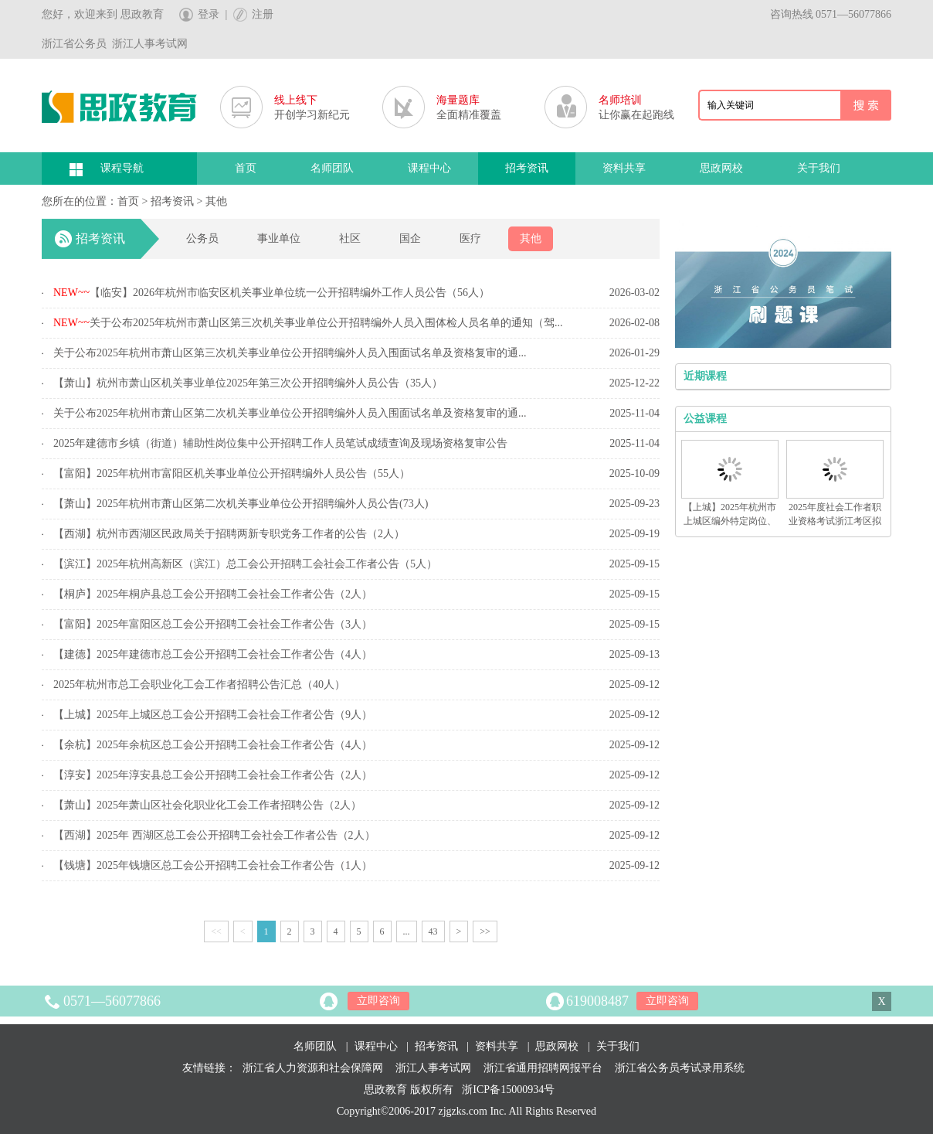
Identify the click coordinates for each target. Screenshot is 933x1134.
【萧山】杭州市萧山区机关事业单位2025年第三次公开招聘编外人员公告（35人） (248, 383)
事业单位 (278, 238)
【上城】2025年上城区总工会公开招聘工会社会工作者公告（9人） (212, 714)
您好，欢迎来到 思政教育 (103, 14)
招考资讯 (526, 168)
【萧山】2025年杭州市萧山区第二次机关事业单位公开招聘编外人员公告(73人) (240, 503)
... (406, 931)
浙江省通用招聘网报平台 (542, 1068)
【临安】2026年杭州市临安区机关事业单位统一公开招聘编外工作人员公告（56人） (271, 292)
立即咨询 (378, 1000)
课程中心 (429, 168)
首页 (245, 168)
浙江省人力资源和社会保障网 (313, 1068)
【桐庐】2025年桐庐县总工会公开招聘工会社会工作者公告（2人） (212, 594)
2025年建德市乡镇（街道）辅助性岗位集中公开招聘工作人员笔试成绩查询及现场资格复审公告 (280, 443)
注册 (262, 14)
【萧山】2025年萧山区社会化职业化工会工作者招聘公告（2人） (207, 805)
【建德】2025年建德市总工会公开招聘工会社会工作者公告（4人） (212, 654)
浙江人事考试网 (433, 1068)
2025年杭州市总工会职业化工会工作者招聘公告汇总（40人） (199, 684)
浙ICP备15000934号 (508, 1089)
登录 (208, 14)
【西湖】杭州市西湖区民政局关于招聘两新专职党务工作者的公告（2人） (229, 534)
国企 (410, 238)
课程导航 (122, 168)
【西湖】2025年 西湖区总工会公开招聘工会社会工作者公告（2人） (214, 835)
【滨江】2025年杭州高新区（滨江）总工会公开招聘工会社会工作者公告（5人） (245, 564)
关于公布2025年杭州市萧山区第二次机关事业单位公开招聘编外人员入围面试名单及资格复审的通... (290, 413)
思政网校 (721, 168)
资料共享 (624, 168)
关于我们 (818, 168)
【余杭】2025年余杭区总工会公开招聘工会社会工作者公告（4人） (212, 745)
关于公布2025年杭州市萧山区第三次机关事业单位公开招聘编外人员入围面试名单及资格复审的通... (290, 353)
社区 (350, 238)
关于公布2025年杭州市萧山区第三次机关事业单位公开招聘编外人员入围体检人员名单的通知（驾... (308, 323)
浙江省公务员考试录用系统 (680, 1068)
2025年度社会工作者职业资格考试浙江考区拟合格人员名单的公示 (835, 521)
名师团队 (332, 168)
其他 (216, 201)
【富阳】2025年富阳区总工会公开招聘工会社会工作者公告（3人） (212, 624)
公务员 (202, 238)
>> (485, 931)
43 (433, 931)
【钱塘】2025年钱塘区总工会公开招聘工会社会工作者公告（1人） (212, 865)
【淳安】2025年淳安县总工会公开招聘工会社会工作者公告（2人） (212, 775)
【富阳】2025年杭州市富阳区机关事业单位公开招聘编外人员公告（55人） (231, 473)
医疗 (470, 238)
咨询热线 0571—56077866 (831, 14)
